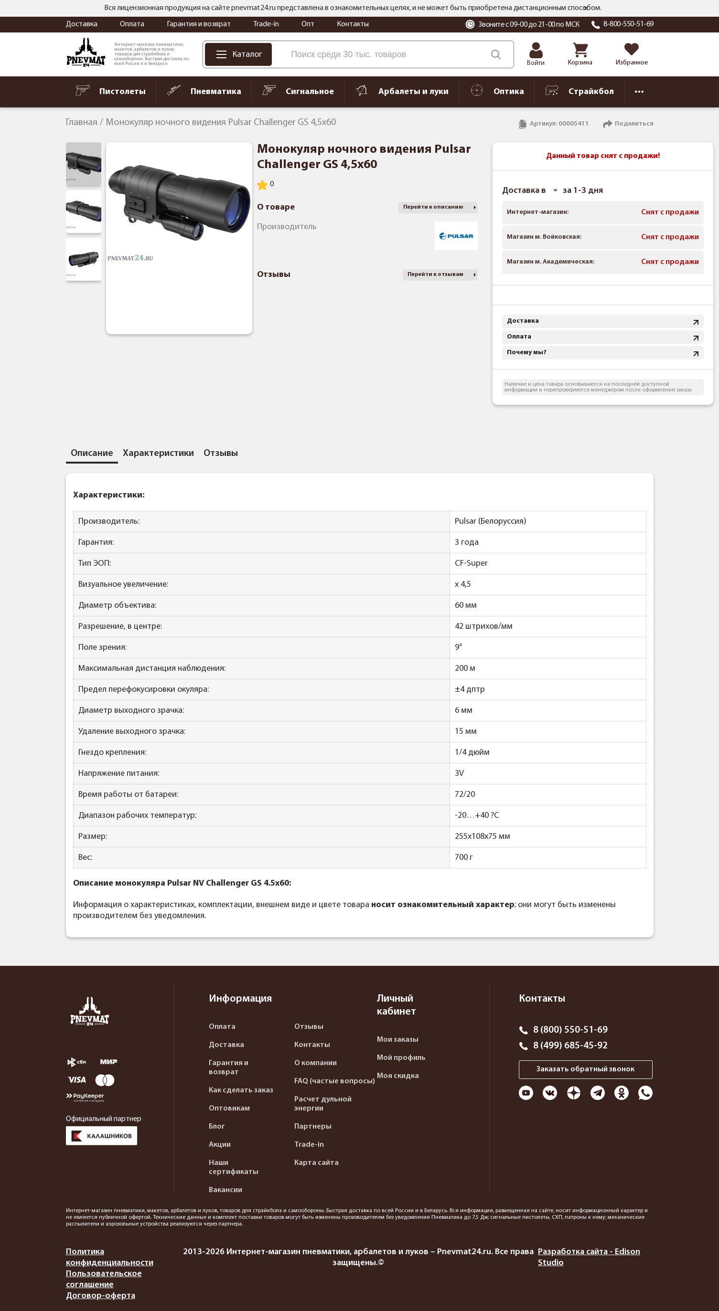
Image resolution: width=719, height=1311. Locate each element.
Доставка (81, 24)
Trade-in (266, 24)
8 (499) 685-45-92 (570, 1046)
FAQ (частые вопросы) (334, 1081)
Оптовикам (229, 1108)
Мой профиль (401, 1058)
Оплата (132, 24)
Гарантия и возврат (199, 24)
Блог (217, 1127)
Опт (307, 24)
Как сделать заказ (241, 1090)
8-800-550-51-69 (628, 24)
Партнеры (313, 1127)
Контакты (353, 24)
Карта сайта (316, 1163)
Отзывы (308, 1027)
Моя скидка (398, 1076)
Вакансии (225, 1190)
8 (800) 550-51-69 (570, 1030)
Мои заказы (398, 1040)
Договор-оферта (100, 1295)
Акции (220, 1145)
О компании (315, 1063)
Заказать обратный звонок (585, 1069)
